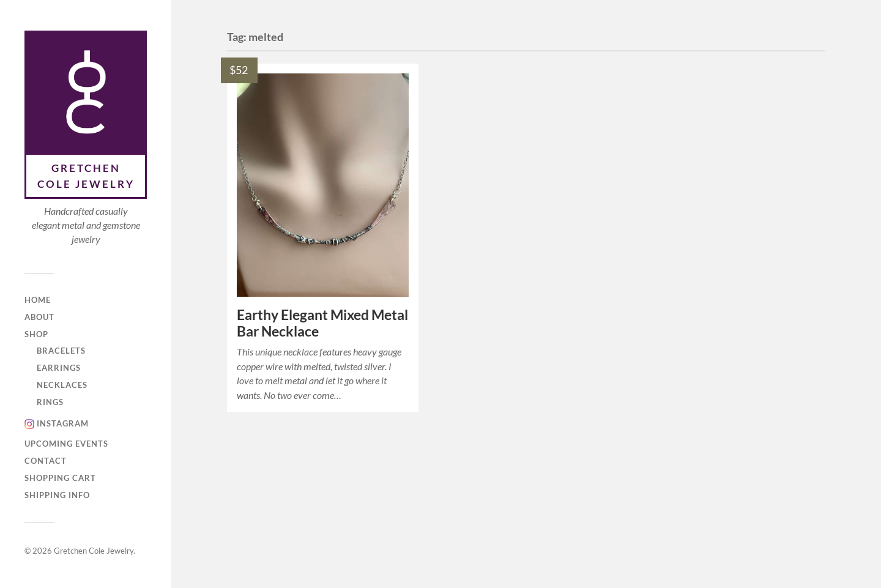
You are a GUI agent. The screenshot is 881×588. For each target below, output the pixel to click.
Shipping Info (57, 495)
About (39, 317)
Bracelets (61, 350)
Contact (45, 461)
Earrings (59, 368)
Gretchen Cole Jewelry (86, 176)
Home (37, 300)
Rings (50, 402)
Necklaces (62, 385)
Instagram (63, 423)
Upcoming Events (66, 443)
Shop (36, 334)
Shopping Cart (60, 478)
